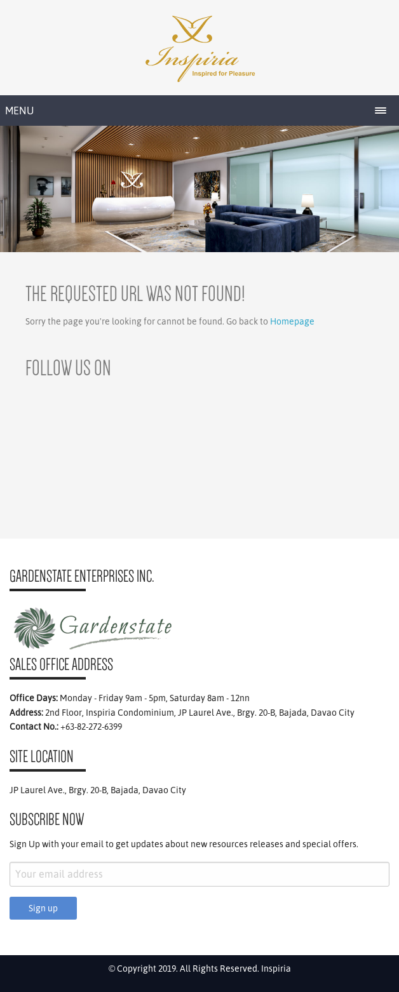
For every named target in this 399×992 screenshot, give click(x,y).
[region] (199, 189)
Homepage (292, 321)
